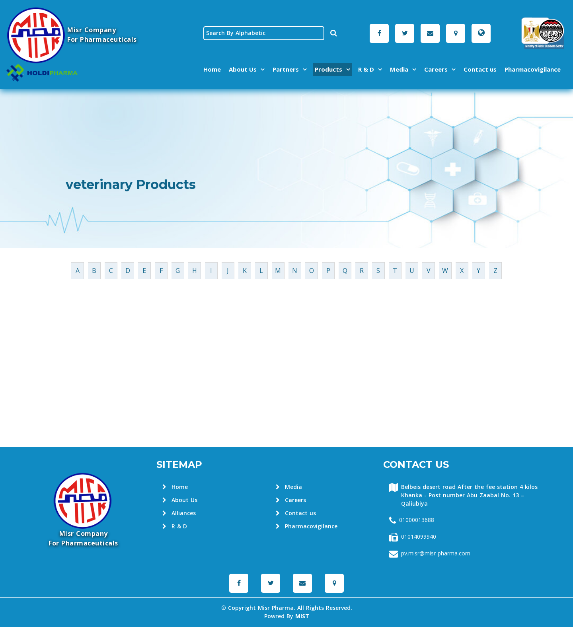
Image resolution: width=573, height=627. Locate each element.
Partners (286, 69)
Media (399, 69)
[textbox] (263, 33)
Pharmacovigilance (533, 69)
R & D (366, 69)
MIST (302, 616)
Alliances (179, 513)
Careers (436, 69)
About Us (243, 69)
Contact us (480, 69)
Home (212, 69)
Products (328, 69)
